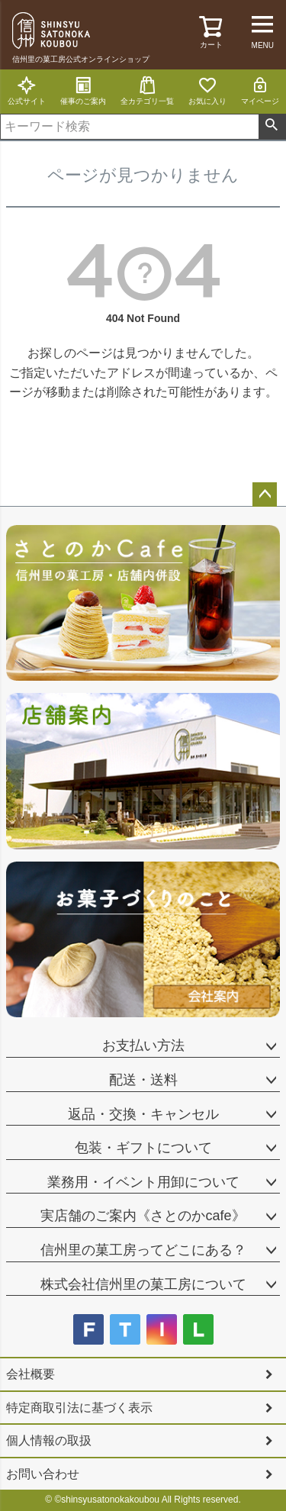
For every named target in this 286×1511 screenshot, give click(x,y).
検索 (272, 126)
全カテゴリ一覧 (147, 90)
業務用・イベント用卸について (143, 1182)
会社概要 (30, 1374)
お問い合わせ (42, 1474)
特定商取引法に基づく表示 (79, 1407)
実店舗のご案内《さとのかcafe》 (142, 1215)
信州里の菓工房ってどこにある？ (143, 1250)
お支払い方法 (143, 1045)
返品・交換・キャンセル (143, 1114)
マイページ (260, 90)
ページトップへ (264, 494)
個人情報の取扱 (49, 1440)
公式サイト (27, 90)
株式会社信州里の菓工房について (143, 1284)
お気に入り (207, 90)
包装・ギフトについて (143, 1147)
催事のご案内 (83, 90)
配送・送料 (143, 1079)
